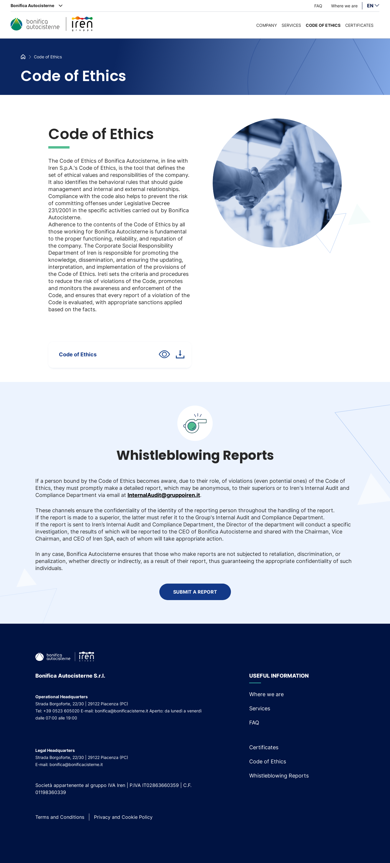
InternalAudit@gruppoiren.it (164, 495)
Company (266, 25)
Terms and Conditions (59, 817)
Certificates (359, 25)
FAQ (318, 5)
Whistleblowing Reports (279, 776)
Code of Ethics (323, 25)
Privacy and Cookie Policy (123, 817)
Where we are (344, 5)
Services (291, 25)
